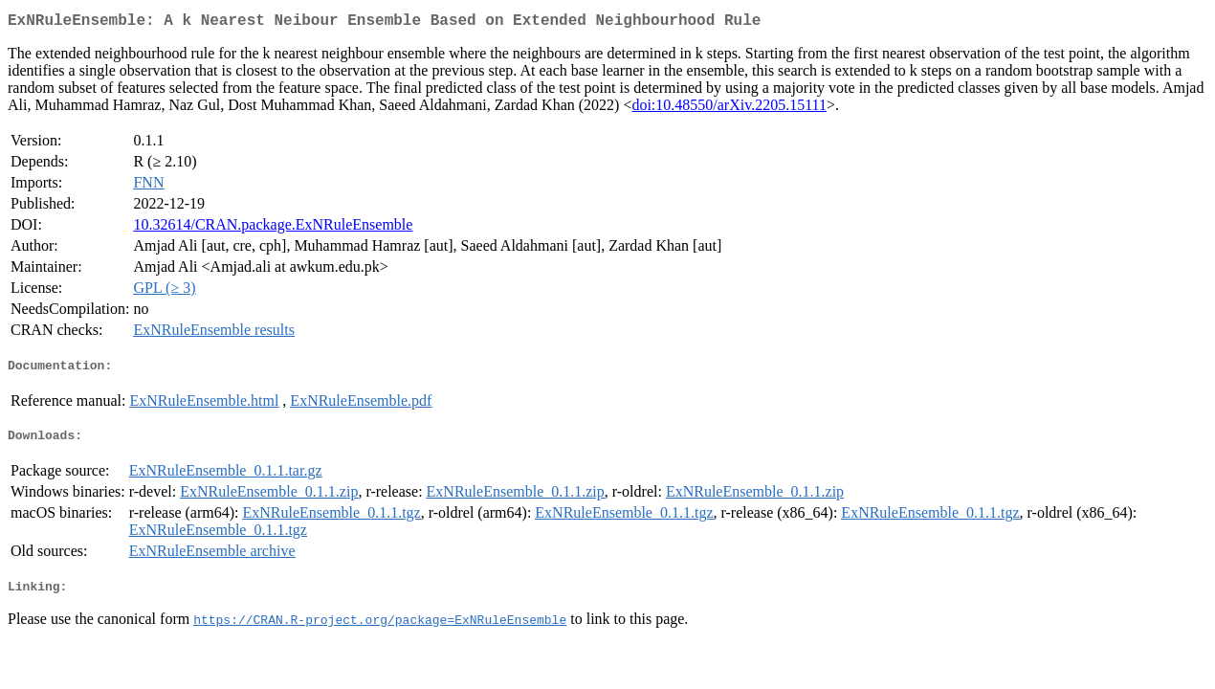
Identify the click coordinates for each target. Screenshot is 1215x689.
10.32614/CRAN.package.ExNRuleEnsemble (272, 228)
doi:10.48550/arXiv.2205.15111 (729, 108)
